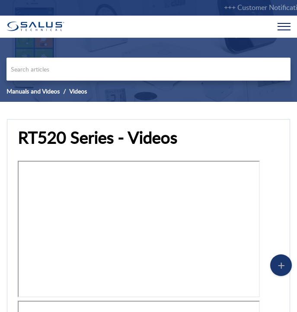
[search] (148, 69)
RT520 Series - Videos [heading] (97, 137)
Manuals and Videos (33, 91)
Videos (78, 91)
